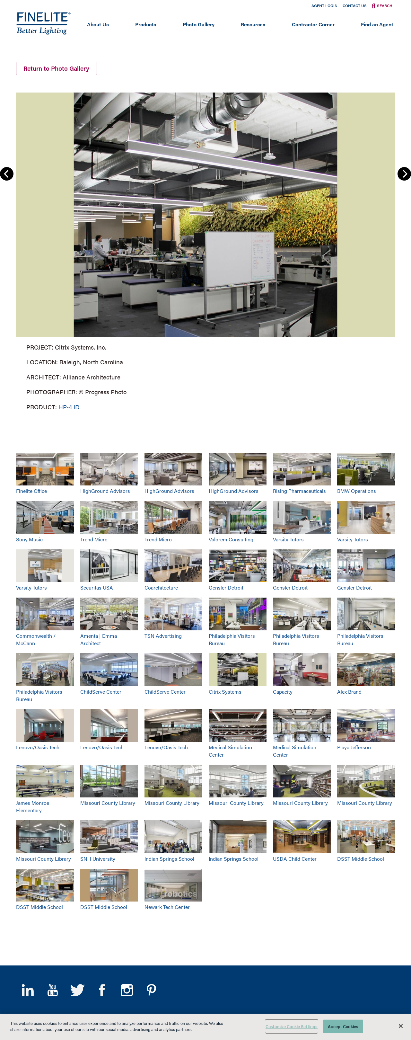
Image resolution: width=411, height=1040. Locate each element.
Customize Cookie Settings (292, 1026)
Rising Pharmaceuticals (299, 490)
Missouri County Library (107, 802)
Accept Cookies (343, 1026)
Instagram (126, 990)
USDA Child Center (295, 858)
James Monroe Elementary (32, 806)
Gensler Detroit (226, 587)
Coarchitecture (161, 587)
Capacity (283, 691)
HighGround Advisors (105, 490)
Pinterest (151, 990)
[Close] (401, 1026)
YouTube (52, 990)
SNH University (97, 858)
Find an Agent (377, 24)
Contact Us (355, 5)
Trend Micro (94, 539)
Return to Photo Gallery (57, 68)
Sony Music (29, 539)
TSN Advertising (163, 635)
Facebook (102, 990)
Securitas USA (96, 587)
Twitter (77, 990)
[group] (205, 250)
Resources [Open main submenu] (253, 24)
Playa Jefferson (354, 747)
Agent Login (324, 5)
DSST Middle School (360, 858)
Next (404, 174)
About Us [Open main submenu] (98, 24)
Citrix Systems (225, 691)
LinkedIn (27, 990)
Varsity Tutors (288, 539)
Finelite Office (31, 490)
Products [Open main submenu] (145, 24)
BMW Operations (356, 490)
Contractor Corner (313, 24)
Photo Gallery (198, 24)
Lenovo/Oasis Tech (37, 747)
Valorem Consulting (231, 539)
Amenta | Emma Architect (98, 639)
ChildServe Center (100, 691)
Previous (6, 174)
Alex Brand (349, 691)
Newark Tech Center (167, 907)
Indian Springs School (169, 858)
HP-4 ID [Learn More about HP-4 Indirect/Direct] (69, 407)
